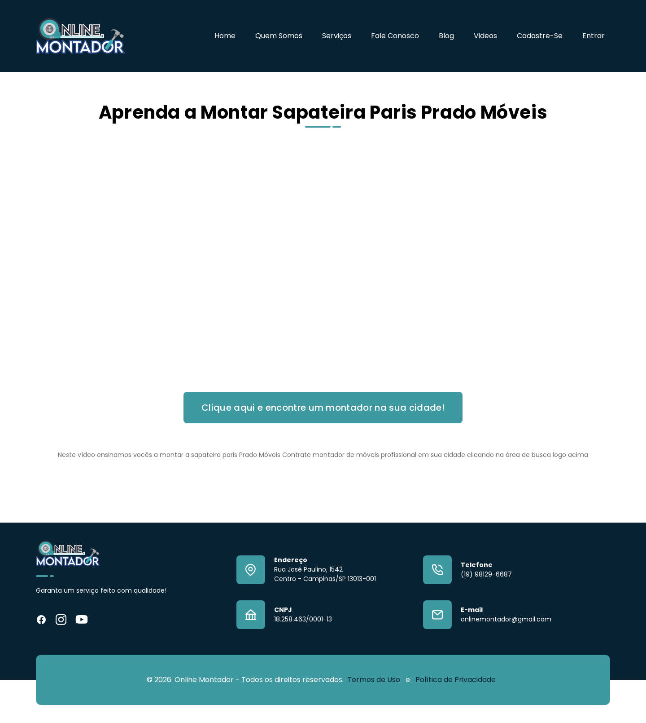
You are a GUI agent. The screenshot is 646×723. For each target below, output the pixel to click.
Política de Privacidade (455, 679)
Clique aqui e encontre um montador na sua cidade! (323, 407)
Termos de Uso (374, 679)
